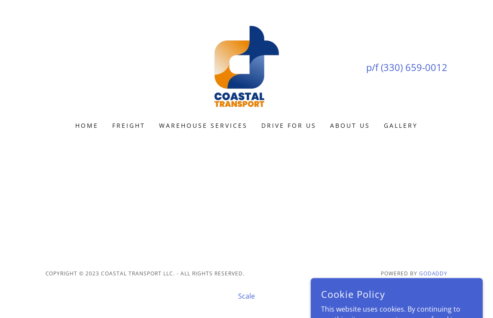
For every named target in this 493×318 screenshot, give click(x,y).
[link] (246, 66)
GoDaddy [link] (433, 273)
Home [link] (86, 125)
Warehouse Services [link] (203, 125)
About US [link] (350, 125)
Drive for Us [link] (288, 125)
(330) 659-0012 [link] (414, 67)
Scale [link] (246, 296)
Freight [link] (128, 125)
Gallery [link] (401, 125)
